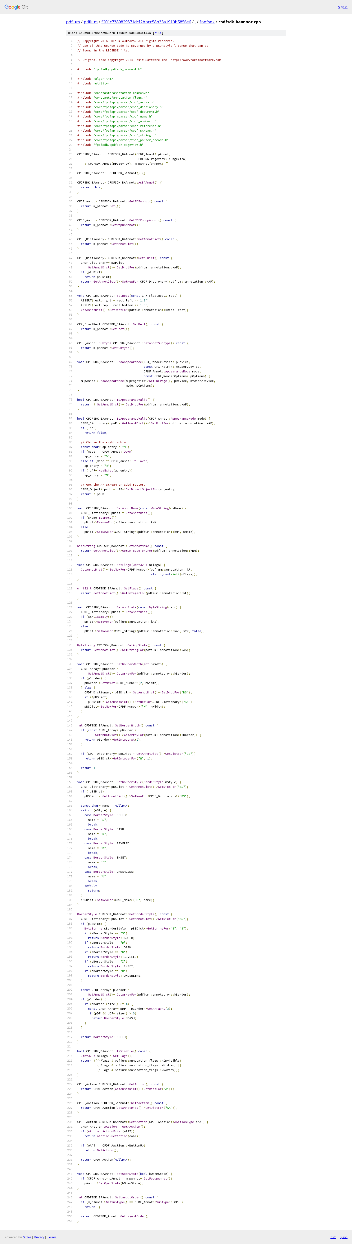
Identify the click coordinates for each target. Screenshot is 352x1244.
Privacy (39, 1237)
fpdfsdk (207, 21)
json (344, 1237)
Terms (52, 1237)
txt (333, 1237)
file (158, 33)
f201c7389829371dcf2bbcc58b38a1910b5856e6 (146, 21)
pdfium (73, 21)
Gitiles (27, 1237)
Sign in (343, 7)
